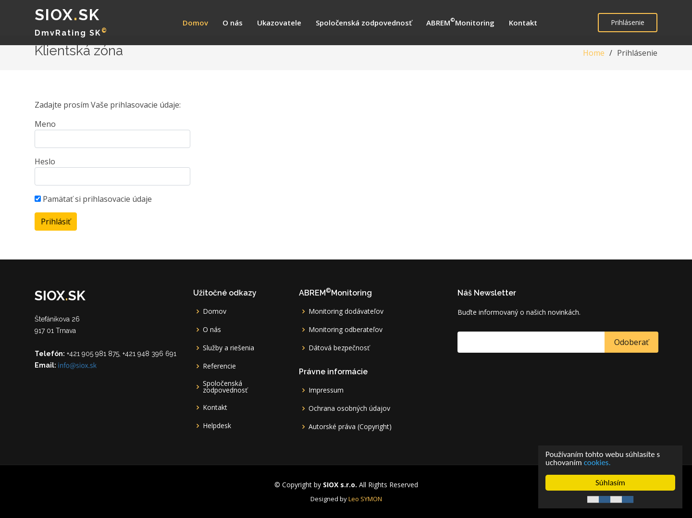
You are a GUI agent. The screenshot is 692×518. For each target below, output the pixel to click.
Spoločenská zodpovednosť (364, 22)
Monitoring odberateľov (346, 329)
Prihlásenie (627, 22)
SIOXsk (67, 15)
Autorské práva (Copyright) (350, 426)
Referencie (219, 366)
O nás (232, 22)
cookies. (597, 462)
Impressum (326, 390)
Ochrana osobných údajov (349, 408)
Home (594, 53)
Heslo (45, 161)
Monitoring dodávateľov (346, 311)
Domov (195, 22)
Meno (45, 124)
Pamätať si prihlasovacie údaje (93, 199)
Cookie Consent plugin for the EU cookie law (610, 499)
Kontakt (523, 22)
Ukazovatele (279, 22)
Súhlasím (610, 483)
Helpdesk (217, 425)
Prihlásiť (56, 221)
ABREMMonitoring (460, 21)
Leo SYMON (365, 498)
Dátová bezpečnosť (339, 348)
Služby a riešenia (228, 348)
